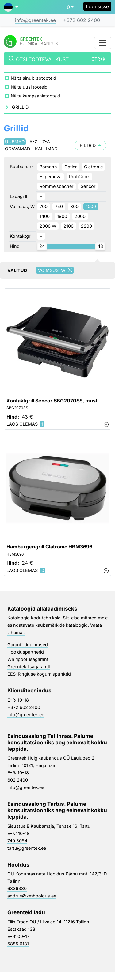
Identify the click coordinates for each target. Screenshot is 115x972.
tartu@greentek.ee (26, 848)
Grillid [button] (20, 107)
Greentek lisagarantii (28, 666)
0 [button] (68, 7)
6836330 (17, 888)
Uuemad (15, 141)
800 (74, 206)
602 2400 (17, 780)
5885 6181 (18, 943)
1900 (62, 216)
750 (59, 206)
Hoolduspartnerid (25, 652)
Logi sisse (97, 6)
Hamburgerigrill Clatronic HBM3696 (49, 547)
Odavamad (17, 148)
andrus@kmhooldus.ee (31, 895)
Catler (70, 166)
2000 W (48, 226)
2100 (68, 226)
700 (44, 206)
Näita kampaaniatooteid (35, 95)
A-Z (33, 141)
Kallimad (46, 148)
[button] (11, 7)
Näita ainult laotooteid (33, 78)
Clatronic (93, 166)
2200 (86, 226)
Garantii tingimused (27, 644)
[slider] (42, 246)
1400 (45, 216)
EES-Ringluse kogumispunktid (39, 674)
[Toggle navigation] (102, 43)
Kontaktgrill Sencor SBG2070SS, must (52, 401)
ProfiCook (79, 176)
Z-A (46, 141)
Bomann (48, 166)
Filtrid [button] (90, 145)
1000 (91, 206)
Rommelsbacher (56, 186)
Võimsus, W (56, 270)
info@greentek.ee (35, 20)
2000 (80, 216)
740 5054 (17, 840)
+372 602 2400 (81, 20)
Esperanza (51, 176)
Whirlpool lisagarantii (28, 659)
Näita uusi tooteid (29, 87)
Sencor (88, 186)
